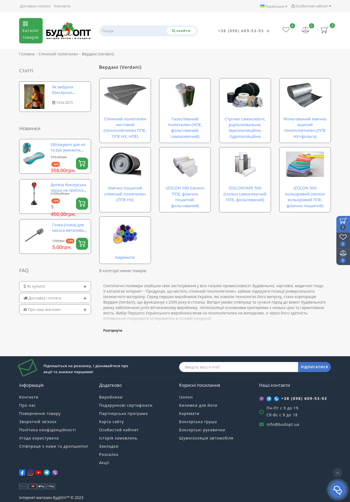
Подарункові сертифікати (126, 405)
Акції (104, 462)
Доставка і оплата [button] (55, 298)
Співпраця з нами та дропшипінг (54, 446)
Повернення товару (40, 413)
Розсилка (108, 454)
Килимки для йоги (198, 405)
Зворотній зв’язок (38, 421)
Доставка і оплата (35, 6)
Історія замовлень (118, 438)
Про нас (27, 405)
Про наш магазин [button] (55, 309)
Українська (273, 6)
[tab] (55, 286)
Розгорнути (112, 330)
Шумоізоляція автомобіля (206, 438)
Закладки (109, 446)
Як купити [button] (55, 286)
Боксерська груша (198, 421)
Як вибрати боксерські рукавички (62, 92)
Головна (27, 54)
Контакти (62, 6)
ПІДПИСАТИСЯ (314, 367)
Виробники (111, 397)
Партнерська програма (123, 413)
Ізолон (186, 397)
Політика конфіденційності (47, 429)
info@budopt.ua (283, 424)
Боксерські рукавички (202, 429)
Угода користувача (39, 438)
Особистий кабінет (311, 6)
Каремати (189, 413)
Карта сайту (111, 421)
